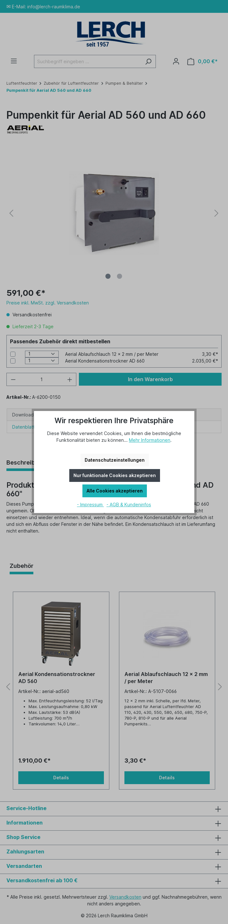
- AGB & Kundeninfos (128, 504)
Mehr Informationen (149, 440)
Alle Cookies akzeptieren (115, 490)
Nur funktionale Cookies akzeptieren (114, 475)
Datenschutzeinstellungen (115, 460)
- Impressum (90, 504)
